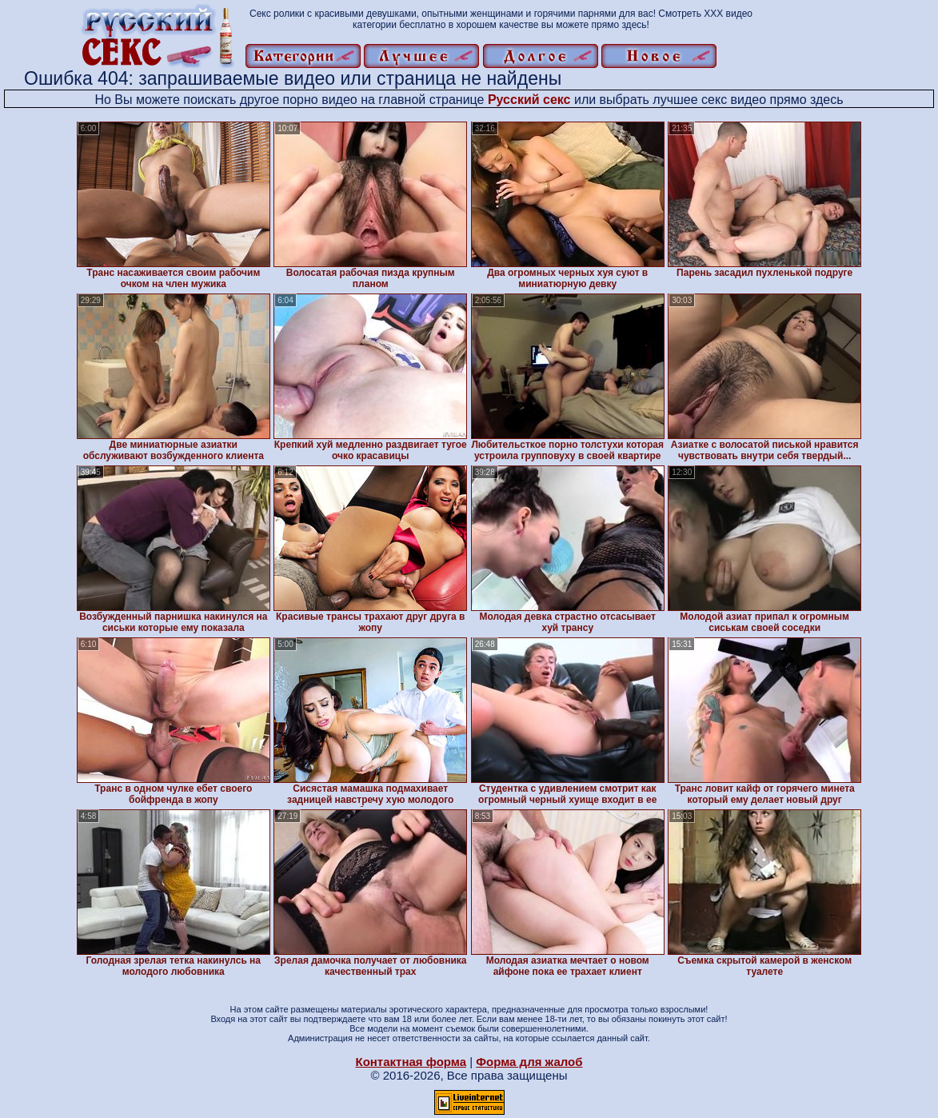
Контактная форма (410, 1061)
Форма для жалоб (529, 1061)
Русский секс (529, 99)
